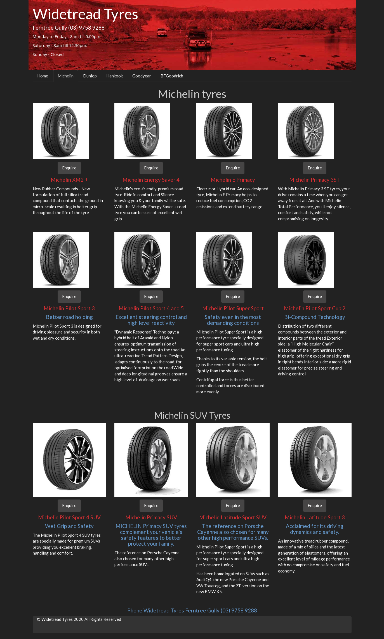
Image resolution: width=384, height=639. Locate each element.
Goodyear (141, 75)
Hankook (114, 75)
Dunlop (90, 75)
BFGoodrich (172, 75)
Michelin (66, 75)
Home (42, 75)
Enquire (69, 167)
